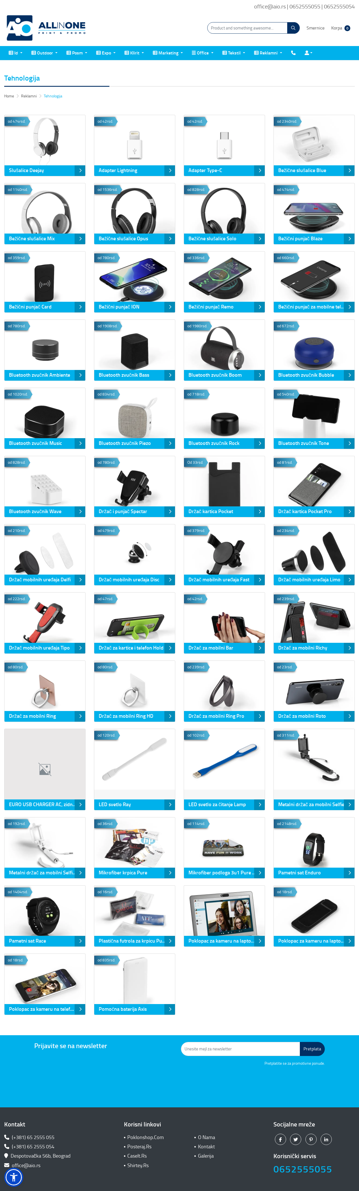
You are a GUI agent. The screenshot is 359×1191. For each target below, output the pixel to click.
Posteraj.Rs (139, 1147)
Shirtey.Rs (138, 1165)
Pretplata (312, 1048)
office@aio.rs (22, 1165)
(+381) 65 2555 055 (29, 1137)
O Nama (206, 1137)
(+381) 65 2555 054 (29, 1147)
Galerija (206, 1156)
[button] (14, 1177)
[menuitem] (15, 53)
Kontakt (206, 1147)
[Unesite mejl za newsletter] (240, 1049)
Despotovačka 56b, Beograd (38, 1156)
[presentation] (282, 1082)
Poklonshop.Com (145, 1137)
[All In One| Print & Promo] (46, 28)
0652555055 (302, 1169)
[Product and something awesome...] (253, 28)
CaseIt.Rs (137, 1156)
